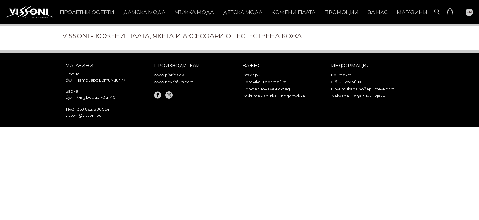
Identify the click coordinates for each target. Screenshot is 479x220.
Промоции (341, 12)
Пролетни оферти (87, 12)
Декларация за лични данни (359, 96)
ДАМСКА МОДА (144, 12)
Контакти (342, 75)
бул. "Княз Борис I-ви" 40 (90, 97)
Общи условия (346, 82)
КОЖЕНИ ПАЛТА (293, 12)
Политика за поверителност (363, 89)
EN (469, 12)
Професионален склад (266, 89)
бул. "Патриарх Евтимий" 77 (95, 80)
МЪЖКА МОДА (194, 12)
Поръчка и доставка (264, 82)
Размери (251, 75)
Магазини (412, 12)
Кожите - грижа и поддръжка (274, 96)
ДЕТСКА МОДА (242, 12)
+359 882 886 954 (92, 109)
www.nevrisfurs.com (174, 82)
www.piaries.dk (169, 75)
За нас (378, 12)
